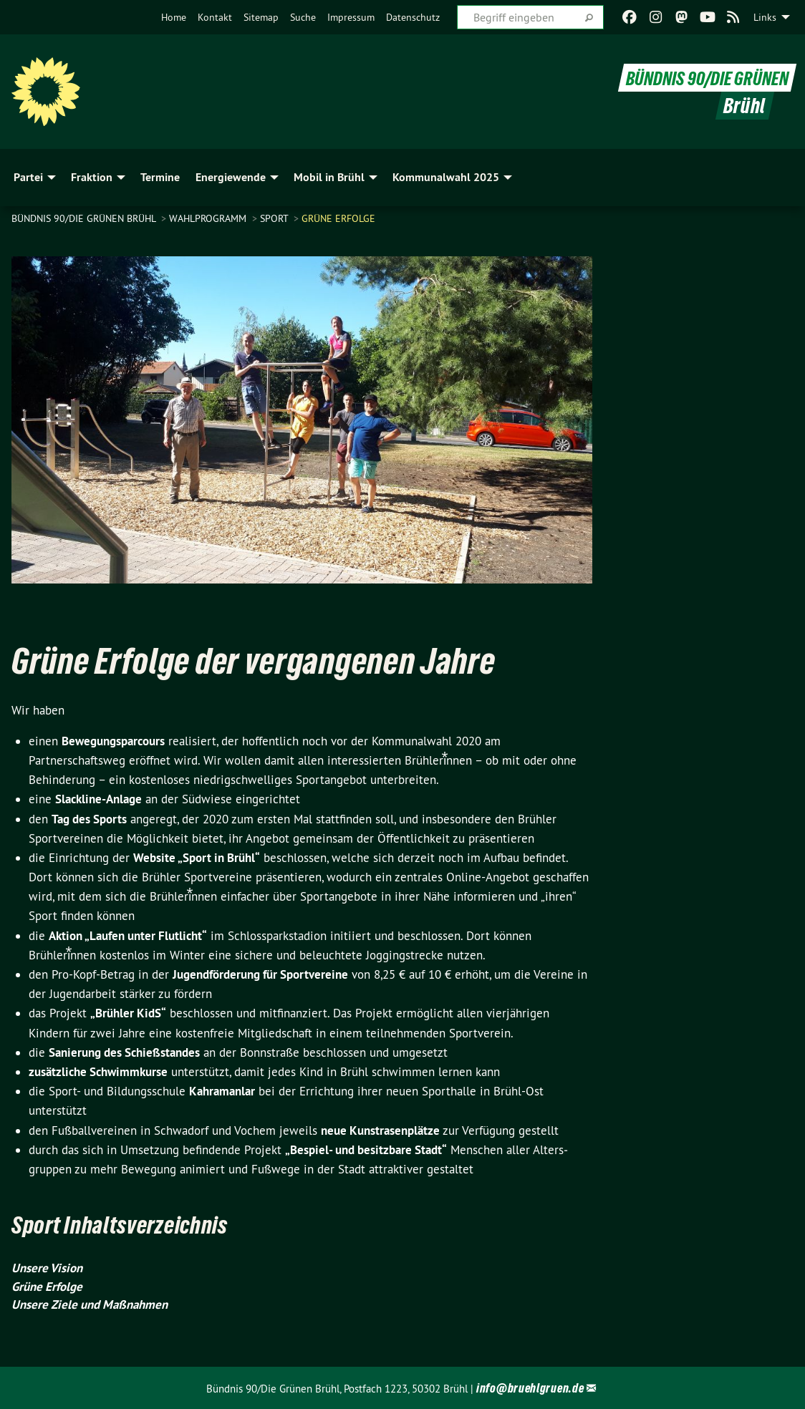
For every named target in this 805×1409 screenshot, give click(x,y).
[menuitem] (173, 17)
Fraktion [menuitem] (91, 177)
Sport (275, 218)
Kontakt (215, 17)
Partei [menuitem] (28, 177)
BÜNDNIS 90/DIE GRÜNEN (700, 77)
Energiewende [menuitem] (231, 177)
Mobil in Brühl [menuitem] (329, 177)
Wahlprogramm (209, 218)
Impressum (351, 17)
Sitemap (261, 17)
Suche (303, 17)
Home (173, 17)
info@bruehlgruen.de (530, 1387)
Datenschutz (413, 17)
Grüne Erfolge (338, 218)
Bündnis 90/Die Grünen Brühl (84, 218)
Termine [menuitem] (160, 177)
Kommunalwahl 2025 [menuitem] (445, 177)
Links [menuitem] (764, 17)
